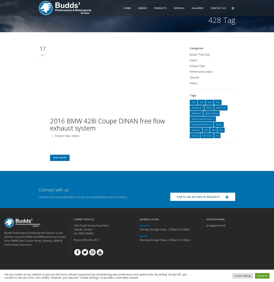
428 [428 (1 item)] (210, 102)
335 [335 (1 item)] (202, 102)
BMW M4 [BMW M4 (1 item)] (196, 113)
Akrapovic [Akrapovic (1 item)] (197, 107)
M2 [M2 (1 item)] (206, 130)
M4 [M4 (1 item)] (213, 130)
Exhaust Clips (62, 136)
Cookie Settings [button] (242, 275)
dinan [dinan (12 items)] (219, 124)
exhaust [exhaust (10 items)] (196, 130)
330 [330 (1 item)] (193, 102)
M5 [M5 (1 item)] (221, 130)
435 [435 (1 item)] (218, 102)
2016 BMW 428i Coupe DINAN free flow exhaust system (107, 124)
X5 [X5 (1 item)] (217, 135)
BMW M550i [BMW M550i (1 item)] (211, 113)
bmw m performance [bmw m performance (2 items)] (203, 118)
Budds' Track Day (200, 54)
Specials (194, 77)
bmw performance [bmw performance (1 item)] (201, 124)
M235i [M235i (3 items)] (195, 135)
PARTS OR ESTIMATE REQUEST (202, 198)
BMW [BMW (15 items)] (209, 107)
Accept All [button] (262, 275)
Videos (75, 136)
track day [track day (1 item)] (207, 135)
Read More (60, 158)
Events (193, 60)
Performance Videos (201, 71)
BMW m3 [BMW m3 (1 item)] (221, 107)
